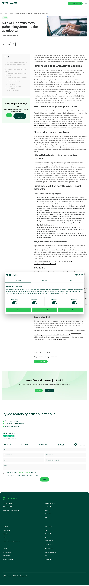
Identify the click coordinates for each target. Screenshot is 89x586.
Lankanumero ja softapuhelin (11, 511)
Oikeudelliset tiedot (50, 553)
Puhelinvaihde (49, 508)
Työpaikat (5, 535)
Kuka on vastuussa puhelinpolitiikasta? (16, 66)
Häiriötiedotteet (49, 542)
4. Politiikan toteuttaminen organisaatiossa (15, 91)
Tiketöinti (47, 511)
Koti (1, 13)
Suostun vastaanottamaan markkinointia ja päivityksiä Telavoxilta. (23, 476)
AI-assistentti (6, 557)
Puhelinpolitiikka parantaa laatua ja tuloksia (15, 63)
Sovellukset (48, 535)
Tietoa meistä (6, 531)
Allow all (70, 310)
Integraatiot (48, 515)
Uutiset (5, 538)
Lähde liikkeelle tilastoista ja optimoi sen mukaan (16, 72)
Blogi (5, 13)
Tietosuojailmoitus (50, 557)
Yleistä (11, 13)
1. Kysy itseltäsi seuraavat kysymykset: (14, 80)
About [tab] (71, 280)
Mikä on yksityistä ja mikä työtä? (14, 69)
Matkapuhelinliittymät (8, 508)
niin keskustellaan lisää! (58, 339)
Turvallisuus (48, 560)
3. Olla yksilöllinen (12, 87)
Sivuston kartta (49, 545)
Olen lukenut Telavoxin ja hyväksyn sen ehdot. (24, 473)
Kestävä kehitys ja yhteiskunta (11, 542)
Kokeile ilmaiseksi (8, 560)
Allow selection (44, 310)
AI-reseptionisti (7, 553)
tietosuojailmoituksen (24, 473)
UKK (46, 538)
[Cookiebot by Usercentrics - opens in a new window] (75, 275)
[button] (9, 44)
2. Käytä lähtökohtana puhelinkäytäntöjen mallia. (14, 84)
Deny (18, 310)
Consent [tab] (18, 280)
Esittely (47, 518)
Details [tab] (44, 280)
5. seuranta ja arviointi (13, 94)
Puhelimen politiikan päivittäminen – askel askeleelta (15, 76)
